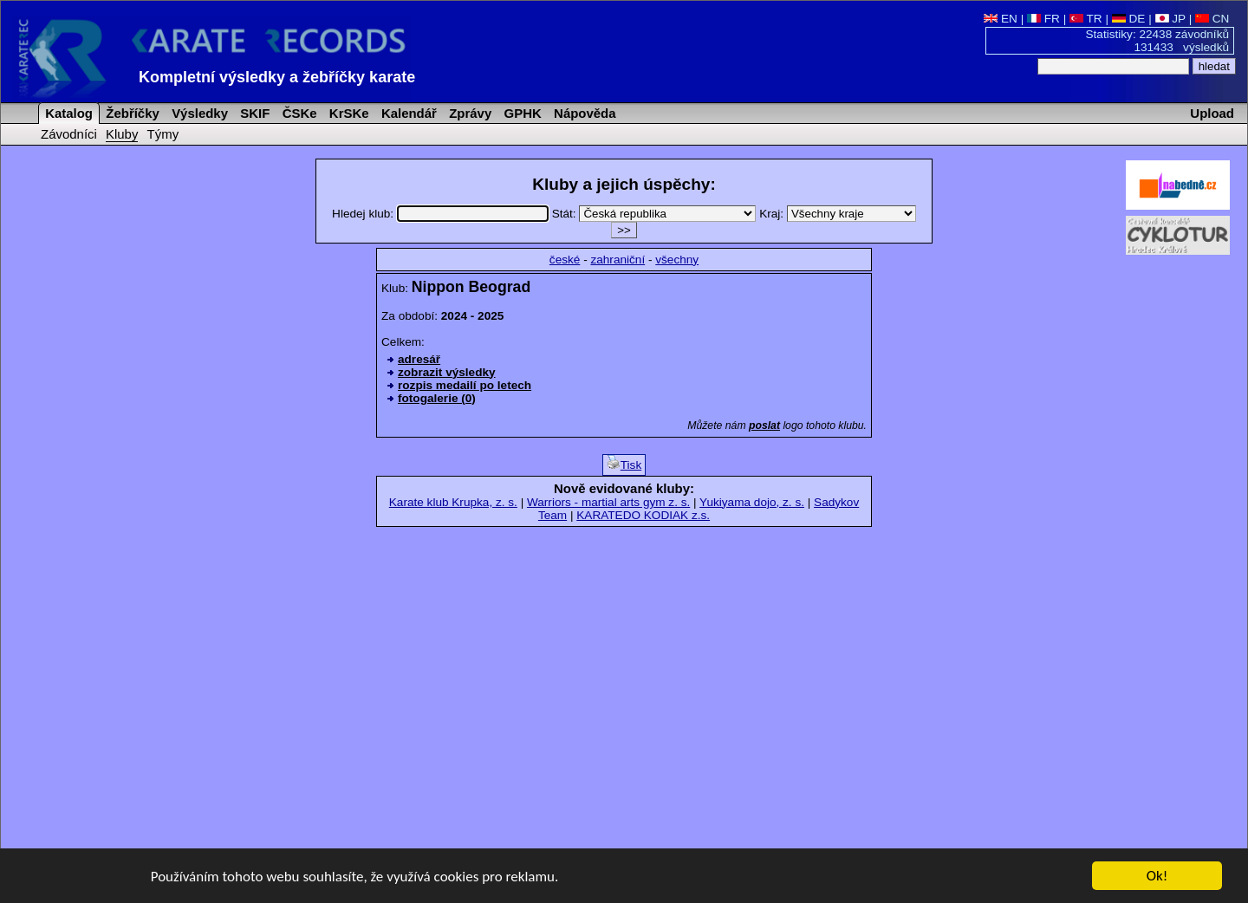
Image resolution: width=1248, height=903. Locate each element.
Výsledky (198, 113)
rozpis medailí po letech (464, 385)
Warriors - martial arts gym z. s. (608, 502)
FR (1043, 18)
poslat (764, 425)
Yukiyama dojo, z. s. (751, 502)
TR (1085, 18)
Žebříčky (130, 113)
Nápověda (583, 113)
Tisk (624, 463)
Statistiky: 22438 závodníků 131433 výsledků (1158, 41)
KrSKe (347, 113)
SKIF (253, 113)
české (565, 259)
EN (1000, 18)
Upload (1212, 113)
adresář (419, 359)
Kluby (122, 134)
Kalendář (407, 113)
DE (1129, 18)
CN (1212, 18)
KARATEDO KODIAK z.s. (643, 515)
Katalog (67, 113)
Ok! (1157, 876)
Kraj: (837, 213)
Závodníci (69, 134)
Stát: (656, 213)
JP (1170, 18)
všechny (677, 259)
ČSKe (298, 113)
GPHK (520, 113)
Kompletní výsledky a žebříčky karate (277, 77)
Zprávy (468, 113)
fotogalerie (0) (437, 398)
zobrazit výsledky (447, 372)
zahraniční (617, 259)
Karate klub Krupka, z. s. (453, 502)
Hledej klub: (442, 213)
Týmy (163, 134)
